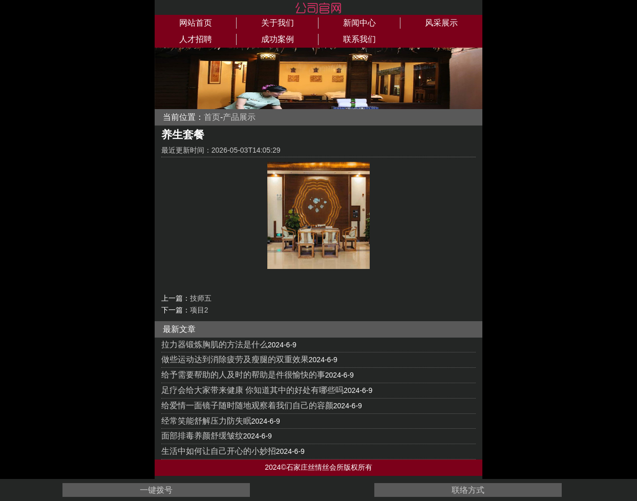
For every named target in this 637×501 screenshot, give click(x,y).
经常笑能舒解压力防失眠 (206, 420)
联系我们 (359, 39)
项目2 (199, 310)
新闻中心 (359, 22)
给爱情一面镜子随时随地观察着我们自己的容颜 (247, 405)
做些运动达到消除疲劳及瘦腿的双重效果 (235, 359)
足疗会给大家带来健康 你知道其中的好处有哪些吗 (252, 390)
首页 (212, 117)
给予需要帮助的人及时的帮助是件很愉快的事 (243, 374)
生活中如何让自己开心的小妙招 (218, 451)
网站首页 (195, 22)
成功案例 (277, 39)
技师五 (200, 298)
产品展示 (239, 117)
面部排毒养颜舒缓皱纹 (202, 435)
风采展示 (441, 22)
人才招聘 (195, 39)
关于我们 (277, 22)
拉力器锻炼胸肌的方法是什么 (214, 344)
